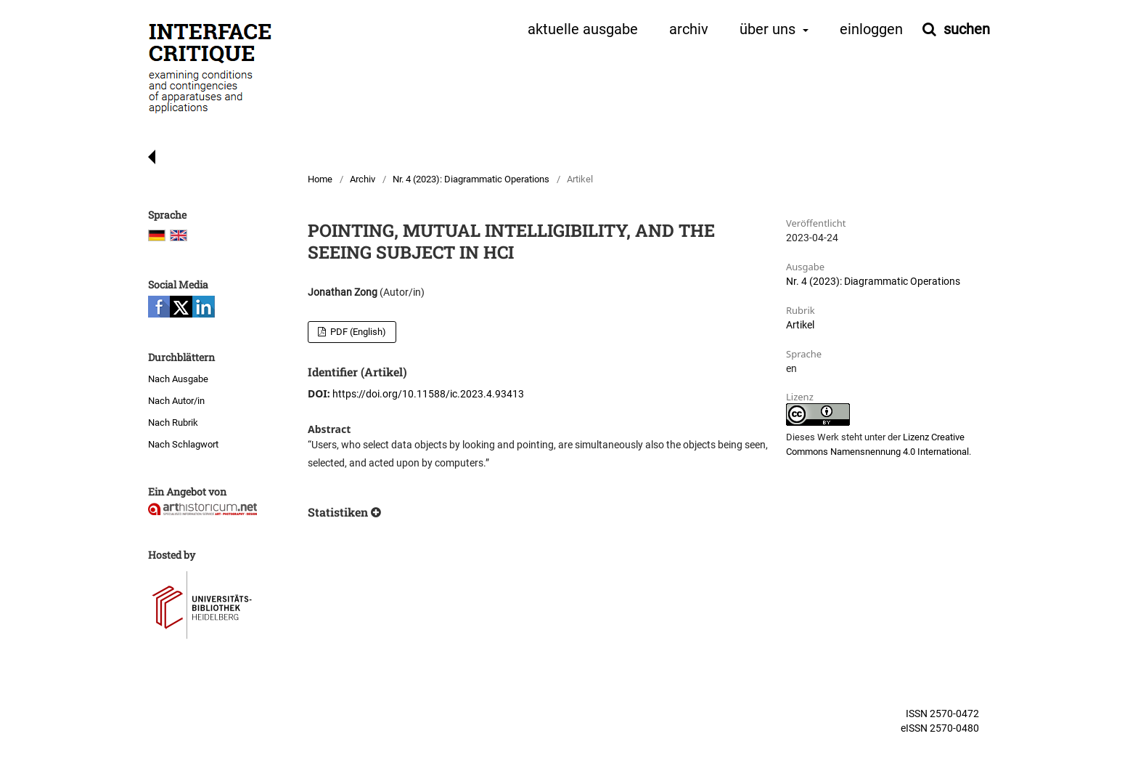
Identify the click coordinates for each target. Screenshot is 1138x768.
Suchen (965, 29)
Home (320, 179)
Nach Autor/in (176, 400)
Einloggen (871, 30)
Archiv (688, 30)
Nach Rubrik (173, 422)
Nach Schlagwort (183, 444)
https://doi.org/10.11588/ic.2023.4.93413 (428, 394)
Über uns (769, 30)
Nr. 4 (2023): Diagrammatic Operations (471, 179)
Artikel (800, 325)
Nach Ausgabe (178, 378)
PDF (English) (357, 331)
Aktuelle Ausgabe (583, 30)
